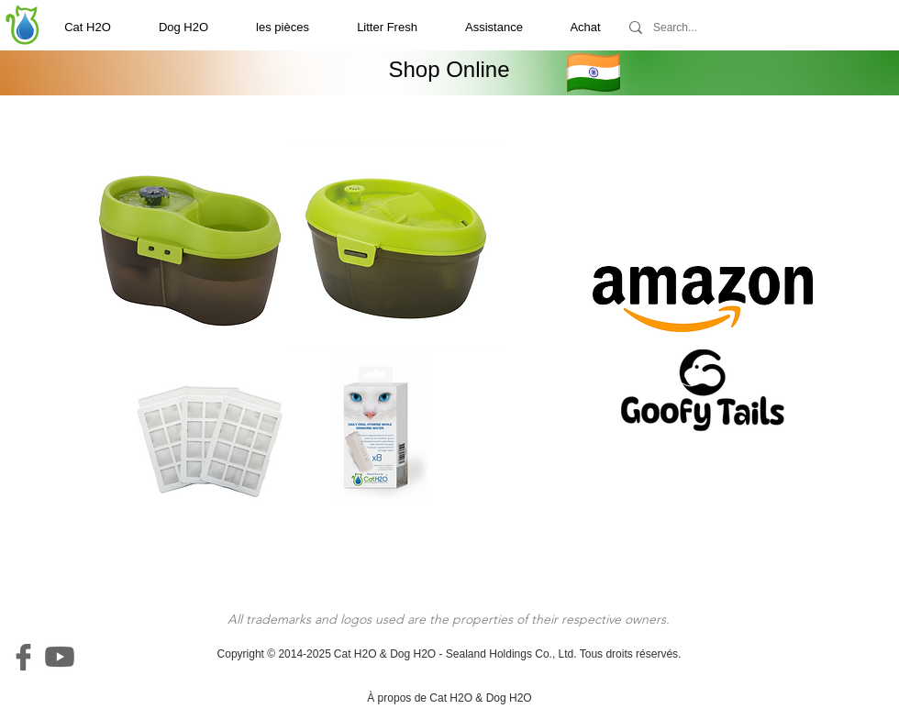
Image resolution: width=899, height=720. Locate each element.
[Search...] (708, 27)
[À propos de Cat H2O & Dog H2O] (449, 698)
